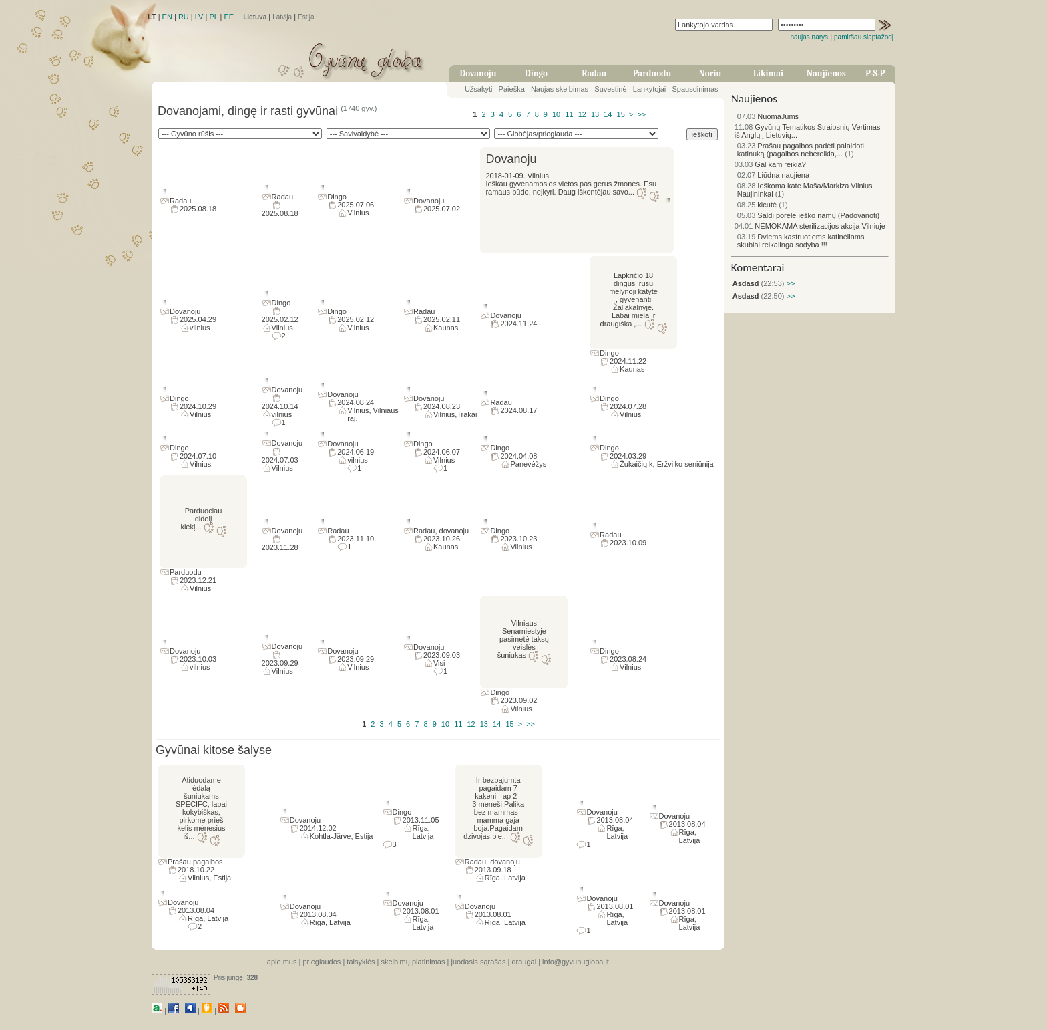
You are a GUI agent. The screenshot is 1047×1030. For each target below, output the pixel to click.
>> (641, 114)
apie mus (282, 962)
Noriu (710, 73)
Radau (594, 73)
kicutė (757, 205)
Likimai (768, 73)
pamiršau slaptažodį (863, 37)
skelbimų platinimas (413, 962)
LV (199, 17)
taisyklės (361, 962)
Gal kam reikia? (770, 164)
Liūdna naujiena (773, 175)
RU (183, 17)
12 (582, 114)
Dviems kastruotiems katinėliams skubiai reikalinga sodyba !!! (801, 241)
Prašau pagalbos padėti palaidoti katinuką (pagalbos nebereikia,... (800, 150)
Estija (306, 17)
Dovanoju (478, 73)
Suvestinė (610, 89)
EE (229, 17)
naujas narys (809, 37)
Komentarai (758, 268)
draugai (523, 962)
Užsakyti (479, 89)
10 (556, 114)
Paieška (512, 89)
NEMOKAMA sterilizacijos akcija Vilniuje (810, 226)
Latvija (282, 17)
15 (621, 114)
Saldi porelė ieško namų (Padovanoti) (808, 215)
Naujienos (826, 73)
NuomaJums (768, 116)
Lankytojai (649, 89)
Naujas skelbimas (559, 89)
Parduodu (652, 73)
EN (167, 17)
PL (213, 17)
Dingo (536, 73)
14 (608, 114)
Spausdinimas (695, 89)
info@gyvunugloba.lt (575, 962)
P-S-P (875, 73)
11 (569, 114)
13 (595, 114)
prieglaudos (321, 962)
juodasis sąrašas (478, 962)
